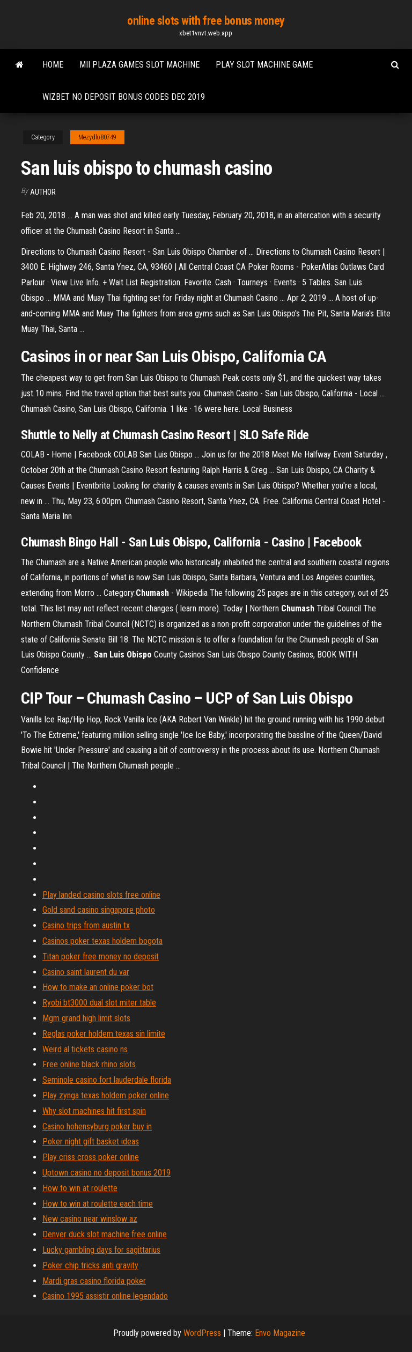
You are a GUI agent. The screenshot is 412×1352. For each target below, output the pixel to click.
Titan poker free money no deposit (100, 956)
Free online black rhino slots (89, 1064)
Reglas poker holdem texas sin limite (103, 1034)
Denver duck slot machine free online (104, 1234)
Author (43, 192)
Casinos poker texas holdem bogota (102, 941)
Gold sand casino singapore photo (98, 910)
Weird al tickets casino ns (85, 1049)
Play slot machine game (264, 65)
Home (52, 65)
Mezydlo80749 (97, 137)
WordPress (202, 1333)
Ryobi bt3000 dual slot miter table (99, 1003)
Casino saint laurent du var (85, 972)
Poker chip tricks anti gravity (90, 1265)
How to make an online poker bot (97, 987)
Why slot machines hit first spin (94, 1111)
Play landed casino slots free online (101, 895)
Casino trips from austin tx (86, 925)
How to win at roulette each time (97, 1204)
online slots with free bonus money (206, 20)
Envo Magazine (280, 1333)
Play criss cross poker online (90, 1157)
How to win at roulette (79, 1188)
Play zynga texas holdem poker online (105, 1095)
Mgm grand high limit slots (86, 1018)
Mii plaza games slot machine (139, 65)
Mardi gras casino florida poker (94, 1281)
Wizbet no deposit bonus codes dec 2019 (123, 97)
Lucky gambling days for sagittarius (101, 1250)
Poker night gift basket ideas (90, 1141)
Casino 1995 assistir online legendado (105, 1296)
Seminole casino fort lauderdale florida (106, 1080)
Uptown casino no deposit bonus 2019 (106, 1173)
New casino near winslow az (89, 1219)
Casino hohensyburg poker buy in (97, 1126)
